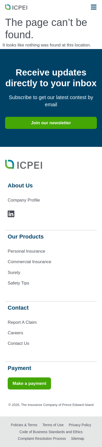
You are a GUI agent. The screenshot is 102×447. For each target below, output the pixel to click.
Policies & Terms (24, 425)
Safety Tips (18, 283)
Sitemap (77, 438)
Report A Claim (22, 322)
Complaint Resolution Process (42, 438)
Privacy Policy (80, 425)
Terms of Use (53, 425)
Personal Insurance (26, 251)
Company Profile (24, 200)
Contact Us (18, 343)
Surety (14, 272)
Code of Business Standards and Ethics (51, 432)
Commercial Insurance (29, 261)
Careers (15, 332)
